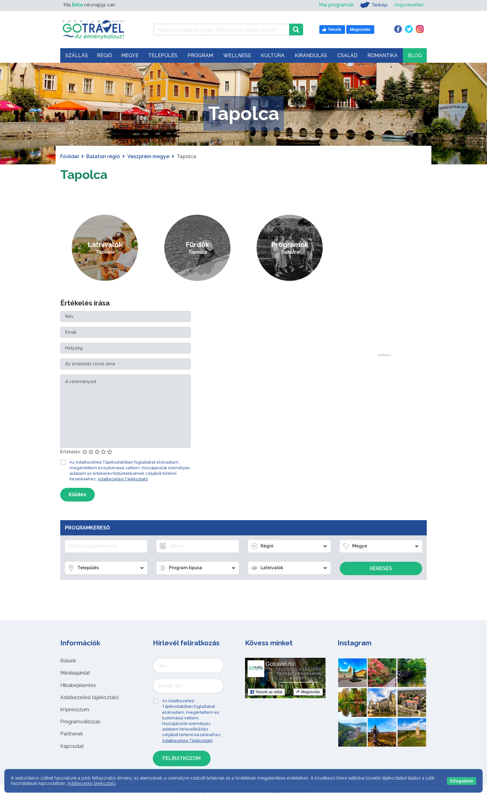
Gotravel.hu (280, 664)
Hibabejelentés (78, 685)
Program (200, 55)
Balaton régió (103, 156)
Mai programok (336, 5)
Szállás (76, 55)
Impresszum (74, 709)
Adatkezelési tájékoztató (89, 697)
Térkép (373, 5)
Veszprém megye (148, 156)
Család (347, 55)
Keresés (381, 568)
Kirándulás (311, 55)
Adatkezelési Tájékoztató (123, 479)
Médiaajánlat (75, 673)
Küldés (77, 494)
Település (162, 55)
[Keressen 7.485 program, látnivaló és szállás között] (221, 29)
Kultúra (272, 55)
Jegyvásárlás (409, 5)
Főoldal (69, 156)
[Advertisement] (384, 260)
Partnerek (71, 734)
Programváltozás (80, 722)
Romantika (382, 55)
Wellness (237, 55)
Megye (130, 55)
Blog (415, 55)
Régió (104, 55)
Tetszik (266, 692)
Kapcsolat (72, 746)
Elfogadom (461, 781)
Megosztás (308, 692)
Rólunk (68, 661)
